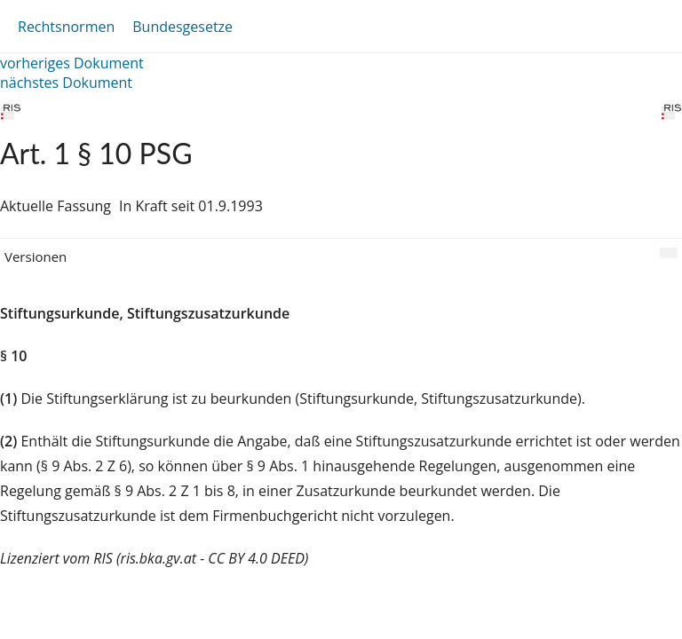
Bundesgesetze (182, 26)
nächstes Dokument (66, 82)
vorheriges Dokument (72, 63)
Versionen (35, 256)
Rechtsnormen (66, 26)
